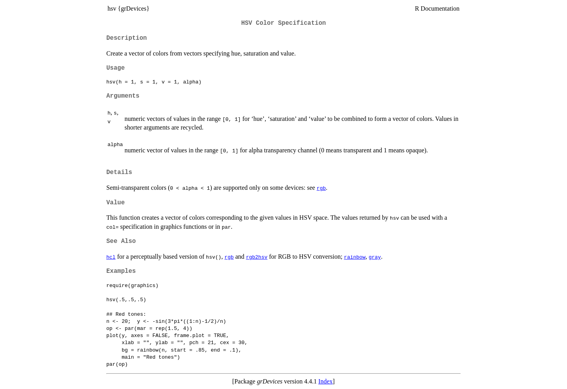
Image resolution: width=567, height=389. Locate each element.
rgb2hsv (257, 256)
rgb (321, 187)
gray (375, 256)
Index (325, 381)
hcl (110, 256)
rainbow (355, 256)
